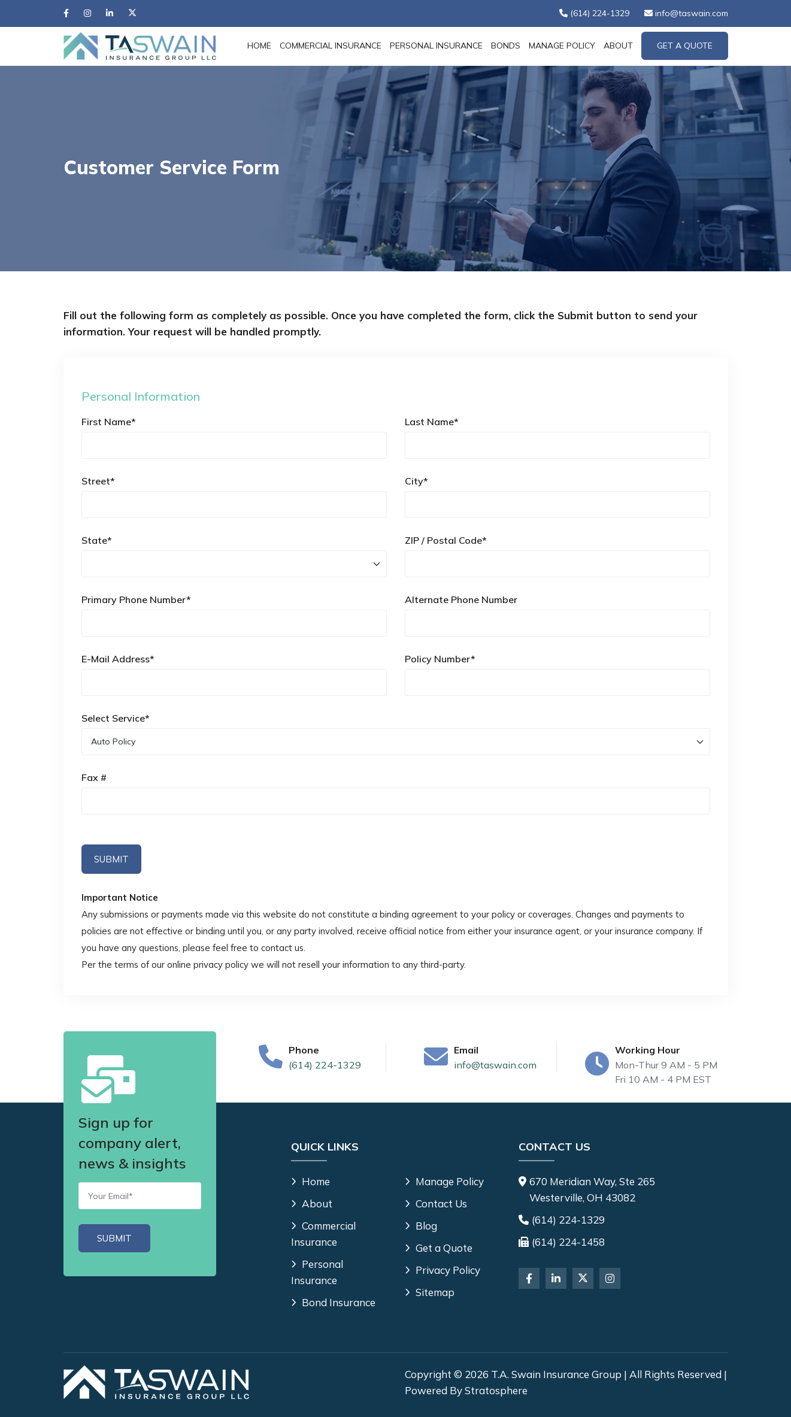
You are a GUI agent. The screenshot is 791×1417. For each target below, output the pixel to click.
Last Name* (432, 422)
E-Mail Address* (117, 659)
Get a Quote (438, 1248)
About (618, 45)
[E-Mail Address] (234, 682)
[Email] (139, 1195)
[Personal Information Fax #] (395, 801)
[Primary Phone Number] (234, 623)
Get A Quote (685, 45)
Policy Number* (440, 659)
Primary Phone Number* (136, 599)
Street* (98, 481)
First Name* (108, 422)
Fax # (94, 777)
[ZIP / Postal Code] (557, 563)
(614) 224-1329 (325, 1065)
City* (416, 481)
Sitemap (429, 1292)
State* (96, 540)
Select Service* (115, 718)
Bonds (505, 45)
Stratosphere (496, 1390)
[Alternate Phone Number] (557, 623)
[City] (557, 504)
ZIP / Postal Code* (446, 540)
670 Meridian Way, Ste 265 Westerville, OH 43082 (592, 1189)
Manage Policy (562, 45)
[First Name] (234, 445)
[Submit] (114, 1238)
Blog (421, 1225)
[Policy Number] (557, 682)
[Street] (234, 504)
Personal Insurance (436, 45)
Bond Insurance (333, 1302)
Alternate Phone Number (461, 599)
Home (259, 45)
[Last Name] (557, 445)
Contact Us (436, 1203)
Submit (111, 859)
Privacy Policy (442, 1270)
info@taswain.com (495, 1065)
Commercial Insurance (330, 45)
